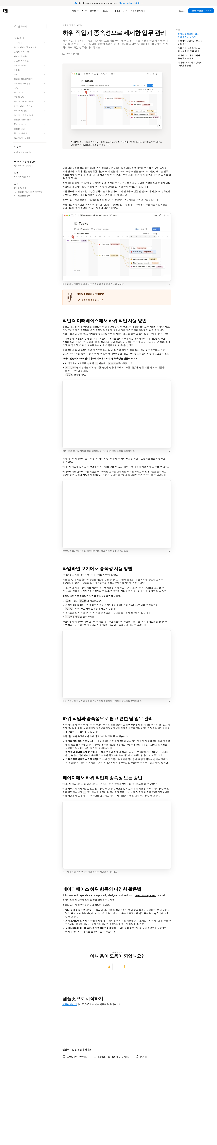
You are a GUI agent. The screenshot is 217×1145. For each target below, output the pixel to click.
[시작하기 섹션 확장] (29, 42)
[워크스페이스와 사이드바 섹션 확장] (29, 47)
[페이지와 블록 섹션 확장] (29, 56)
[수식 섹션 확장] (29, 74)
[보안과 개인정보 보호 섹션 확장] (29, 115)
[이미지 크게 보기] (169, 283)
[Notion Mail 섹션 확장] (29, 129)
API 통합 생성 (22, 177)
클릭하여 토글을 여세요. (91, 300)
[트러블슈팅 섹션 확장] (29, 97)
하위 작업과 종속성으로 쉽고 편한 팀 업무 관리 (107, 718)
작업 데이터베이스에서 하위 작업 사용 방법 (104, 320)
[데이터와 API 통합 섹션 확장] (29, 83)
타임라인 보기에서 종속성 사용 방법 (97, 568)
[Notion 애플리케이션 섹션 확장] (29, 79)
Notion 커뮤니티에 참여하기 (28, 192)
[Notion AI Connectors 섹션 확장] (29, 101)
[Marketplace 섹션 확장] (29, 124)
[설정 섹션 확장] (29, 88)
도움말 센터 (67, 25)
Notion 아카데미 (23, 165)
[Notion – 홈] (5, 10)
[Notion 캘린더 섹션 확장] (29, 133)
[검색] (29, 26)
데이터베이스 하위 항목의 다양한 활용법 (101, 889)
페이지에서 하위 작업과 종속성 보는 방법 (102, 777)
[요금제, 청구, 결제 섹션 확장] (29, 138)
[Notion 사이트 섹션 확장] (29, 110)
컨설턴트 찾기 (22, 195)
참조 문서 (19, 37)
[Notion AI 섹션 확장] (29, 92)
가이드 (80, 25)
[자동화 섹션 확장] (29, 70)
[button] (116, 249)
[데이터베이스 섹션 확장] (29, 65)
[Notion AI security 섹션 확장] (29, 119)
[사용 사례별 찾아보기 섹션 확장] (29, 152)
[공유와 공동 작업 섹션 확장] (29, 51)
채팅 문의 (20, 188)
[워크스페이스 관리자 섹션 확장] (29, 106)
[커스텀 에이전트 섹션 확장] (29, 61)
